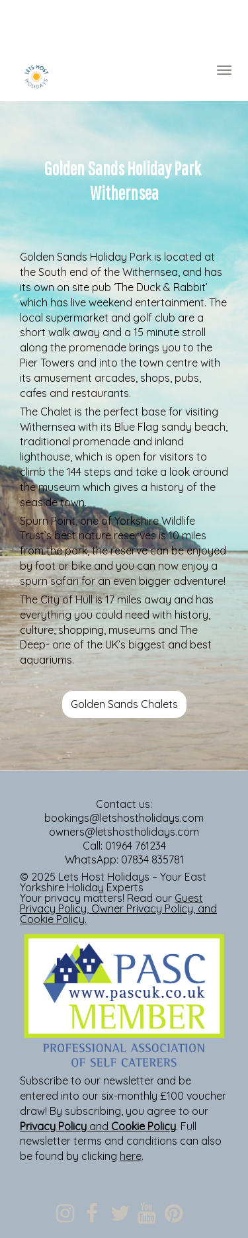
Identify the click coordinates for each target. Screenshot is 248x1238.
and (98, 1126)
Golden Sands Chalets (124, 704)
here (131, 1156)
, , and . (118, 908)
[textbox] (124, 27)
